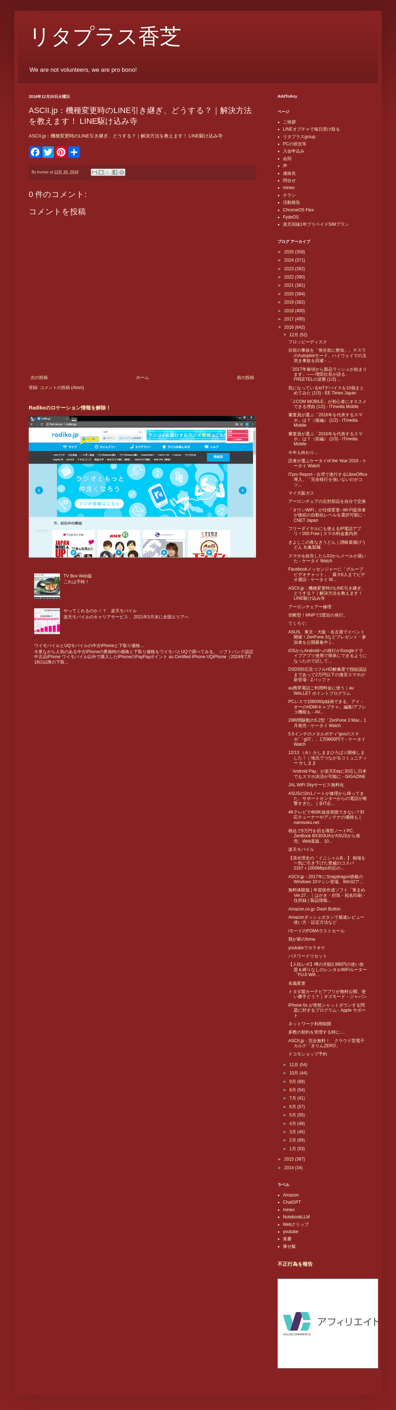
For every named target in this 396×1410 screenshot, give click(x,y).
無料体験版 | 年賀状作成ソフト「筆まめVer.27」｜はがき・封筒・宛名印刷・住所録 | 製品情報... (327, 895)
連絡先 (289, 173)
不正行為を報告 (295, 1264)
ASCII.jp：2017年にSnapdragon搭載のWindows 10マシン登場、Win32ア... (325, 879)
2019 (289, 302)
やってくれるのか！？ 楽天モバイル (100, 610)
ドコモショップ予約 (307, 1054)
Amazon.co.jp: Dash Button (314, 909)
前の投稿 (245, 377)
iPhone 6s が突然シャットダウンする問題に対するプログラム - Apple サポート (327, 1010)
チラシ (289, 195)
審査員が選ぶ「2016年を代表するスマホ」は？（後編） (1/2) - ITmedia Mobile (325, 420)
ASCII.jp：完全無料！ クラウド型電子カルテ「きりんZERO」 (326, 1043)
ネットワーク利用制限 (309, 1023)
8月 (293, 1089)
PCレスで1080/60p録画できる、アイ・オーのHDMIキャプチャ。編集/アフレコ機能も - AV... (327, 707)
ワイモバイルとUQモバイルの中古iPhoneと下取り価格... (89, 645)
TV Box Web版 (78, 575)
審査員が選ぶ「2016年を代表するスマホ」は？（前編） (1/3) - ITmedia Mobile (325, 439)
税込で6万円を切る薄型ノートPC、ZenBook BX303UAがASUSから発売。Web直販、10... (324, 836)
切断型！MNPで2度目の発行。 (318, 615)
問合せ (289, 180)
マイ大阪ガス (301, 493)
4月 (293, 1123)
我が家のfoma (301, 939)
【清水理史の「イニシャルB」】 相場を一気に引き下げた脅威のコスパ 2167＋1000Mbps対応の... (326, 863)
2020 (289, 293)
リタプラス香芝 (105, 36)
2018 (289, 310)
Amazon (291, 1195)
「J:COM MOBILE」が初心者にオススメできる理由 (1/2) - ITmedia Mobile (327, 404)
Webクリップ (296, 1224)
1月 (293, 1148)
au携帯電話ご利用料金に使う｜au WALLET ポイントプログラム (321, 690)
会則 (287, 158)
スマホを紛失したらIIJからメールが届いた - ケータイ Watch (327, 558)
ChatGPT (292, 1202)
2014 (289, 1167)
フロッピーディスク (307, 342)
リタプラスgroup (299, 136)
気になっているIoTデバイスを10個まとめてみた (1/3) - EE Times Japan (326, 390)
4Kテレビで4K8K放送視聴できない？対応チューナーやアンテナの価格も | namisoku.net (326, 817)
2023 (289, 268)
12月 (294, 334)
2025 (289, 251)
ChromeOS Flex (298, 209)
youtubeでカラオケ (306, 947)
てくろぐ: (297, 623)
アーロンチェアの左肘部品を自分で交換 (327, 501)
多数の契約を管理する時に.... (316, 1032)
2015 (289, 1159)
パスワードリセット (307, 956)
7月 (293, 1098)
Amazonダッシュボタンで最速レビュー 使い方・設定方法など (328, 920)
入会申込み (293, 151)
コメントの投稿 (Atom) (62, 387)
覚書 (287, 1238)
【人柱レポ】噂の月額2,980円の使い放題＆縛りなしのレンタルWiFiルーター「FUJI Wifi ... (327, 969)
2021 (289, 285)
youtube (290, 1231)
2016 (289, 327)
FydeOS (291, 217)
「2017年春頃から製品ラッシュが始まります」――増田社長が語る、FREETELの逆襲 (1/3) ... (327, 374)
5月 (293, 1115)
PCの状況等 (294, 143)
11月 (294, 1064)
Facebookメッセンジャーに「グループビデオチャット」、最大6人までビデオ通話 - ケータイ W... (326, 574)
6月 (293, 1106)
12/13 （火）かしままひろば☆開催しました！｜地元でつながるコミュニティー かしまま (327, 757)
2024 (289, 260)
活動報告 (291, 202)
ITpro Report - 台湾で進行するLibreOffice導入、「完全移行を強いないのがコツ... (327, 479)
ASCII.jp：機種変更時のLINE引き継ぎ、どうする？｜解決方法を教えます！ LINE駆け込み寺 (126, 136)
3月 (293, 1131)
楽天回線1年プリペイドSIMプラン (316, 224)
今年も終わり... (303, 452)
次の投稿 (39, 377)
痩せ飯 (289, 1246)
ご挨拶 (289, 122)
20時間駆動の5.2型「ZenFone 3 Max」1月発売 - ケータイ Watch (327, 723)
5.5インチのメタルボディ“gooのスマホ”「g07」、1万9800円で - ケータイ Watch (326, 739)
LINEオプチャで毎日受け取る (311, 129)
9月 (293, 1081)
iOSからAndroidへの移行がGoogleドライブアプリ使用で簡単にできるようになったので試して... (327, 656)
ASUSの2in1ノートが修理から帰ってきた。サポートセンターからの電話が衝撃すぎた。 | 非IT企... (327, 798)
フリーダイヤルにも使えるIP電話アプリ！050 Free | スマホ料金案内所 (324, 531)
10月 (294, 1073)
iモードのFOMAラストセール (316, 930)
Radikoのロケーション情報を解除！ (70, 408)
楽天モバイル (301, 849)
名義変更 (297, 983)
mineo (289, 187)
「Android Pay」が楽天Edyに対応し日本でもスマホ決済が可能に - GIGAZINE (327, 774)
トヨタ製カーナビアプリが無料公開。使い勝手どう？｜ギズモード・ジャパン (327, 994)
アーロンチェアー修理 (309, 606)
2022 (289, 277)
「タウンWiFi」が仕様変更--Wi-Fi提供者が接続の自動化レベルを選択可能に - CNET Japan (327, 515)
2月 (293, 1140)
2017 (289, 319)
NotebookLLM (296, 1216)
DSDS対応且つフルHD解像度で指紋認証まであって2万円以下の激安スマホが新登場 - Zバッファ (327, 674)
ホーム (142, 377)
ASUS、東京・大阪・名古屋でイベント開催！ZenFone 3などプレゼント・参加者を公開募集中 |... (327, 637)
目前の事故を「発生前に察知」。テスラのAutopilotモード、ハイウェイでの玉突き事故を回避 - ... (327, 355)
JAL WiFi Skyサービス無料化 (316, 784)
